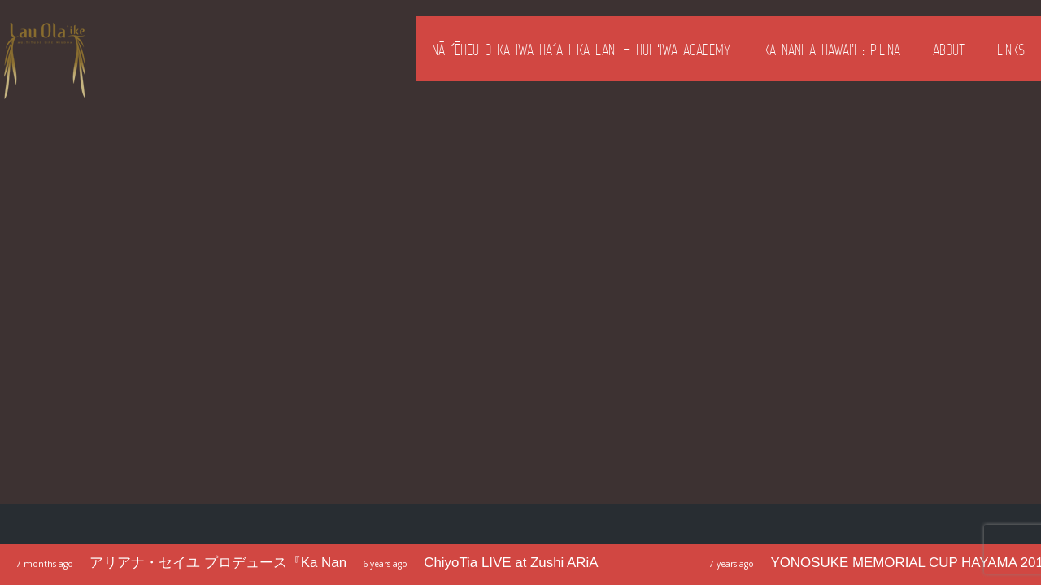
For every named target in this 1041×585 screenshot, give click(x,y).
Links (1011, 49)
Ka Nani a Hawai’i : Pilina (831, 49)
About (949, 49)
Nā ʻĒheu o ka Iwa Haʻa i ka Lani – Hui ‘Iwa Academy (581, 49)
